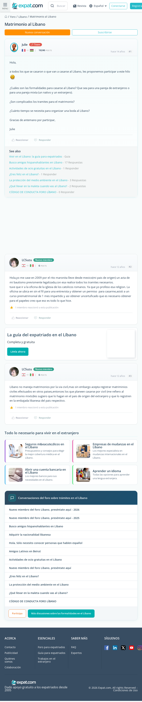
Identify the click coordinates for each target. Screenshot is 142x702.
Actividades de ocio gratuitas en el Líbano (35, 168)
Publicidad (11, 654)
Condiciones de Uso (125, 691)
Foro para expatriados (51, 648)
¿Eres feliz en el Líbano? (24, 174)
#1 (130, 51)
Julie (25, 44)
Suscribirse (105, 32)
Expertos (76, 654)
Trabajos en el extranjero (46, 661)
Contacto (10, 648)
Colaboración (13, 668)
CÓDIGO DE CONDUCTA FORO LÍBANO (32, 192)
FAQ (73, 648)
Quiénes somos (10, 661)
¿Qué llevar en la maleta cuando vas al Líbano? (38, 186)
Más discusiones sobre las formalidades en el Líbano (61, 614)
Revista (79, 6)
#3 (130, 377)
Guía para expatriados (51, 654)
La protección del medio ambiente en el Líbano (38, 180)
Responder (42, 140)
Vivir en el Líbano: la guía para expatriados (35, 156)
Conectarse (118, 6)
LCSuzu (27, 260)
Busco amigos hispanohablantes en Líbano (35, 162)
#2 (130, 266)
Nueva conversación (37, 32)
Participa (17, 614)
